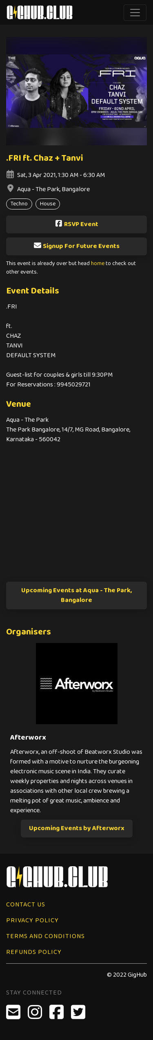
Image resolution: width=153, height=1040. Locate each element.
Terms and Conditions (45, 936)
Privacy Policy (32, 920)
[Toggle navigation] (135, 12)
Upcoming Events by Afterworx (76, 828)
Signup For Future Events (76, 246)
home (97, 264)
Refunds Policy (34, 952)
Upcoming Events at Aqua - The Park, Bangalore (76, 595)
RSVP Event (76, 224)
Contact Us (25, 905)
